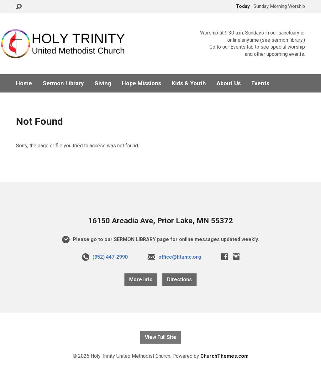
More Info (141, 279)
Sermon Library (63, 83)
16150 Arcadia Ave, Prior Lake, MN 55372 (160, 220)
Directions (179, 279)
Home (24, 83)
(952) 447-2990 (110, 257)
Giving (102, 83)
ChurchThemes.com (224, 356)
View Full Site (160, 337)
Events (260, 83)
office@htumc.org (179, 257)
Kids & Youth (189, 83)
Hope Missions (141, 83)
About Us (229, 83)
